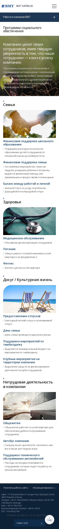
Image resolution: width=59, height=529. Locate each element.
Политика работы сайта (16, 487)
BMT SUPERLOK (24, 6)
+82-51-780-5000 (18, 500)
